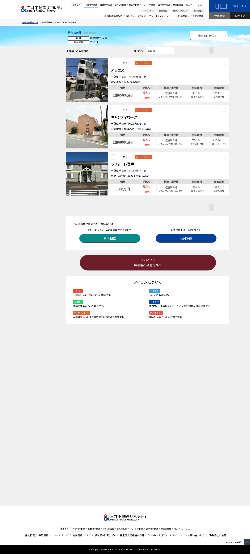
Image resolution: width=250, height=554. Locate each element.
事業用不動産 (106, 4)
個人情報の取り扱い (105, 535)
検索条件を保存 (207, 35)
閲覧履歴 (163, 10)
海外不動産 (134, 4)
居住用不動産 (164, 4)
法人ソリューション (194, 4)
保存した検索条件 (180, 10)
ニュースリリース (60, 535)
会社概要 (29, 535)
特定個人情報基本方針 (131, 535)
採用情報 (42, 535)
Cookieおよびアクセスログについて (166, 535)
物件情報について (81, 535)
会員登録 (219, 16)
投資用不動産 (91, 4)
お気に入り (148, 10)
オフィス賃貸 (120, 4)
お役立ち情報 (196, 16)
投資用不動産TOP (113, 16)
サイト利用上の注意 (215, 535)
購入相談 (110, 233)
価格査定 (182, 16)
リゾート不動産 (148, 4)
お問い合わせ (239, 6)
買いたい (130, 16)
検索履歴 (198, 10)
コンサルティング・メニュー (162, 16)
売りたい (142, 16)
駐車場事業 (178, 4)
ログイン (240, 16)
